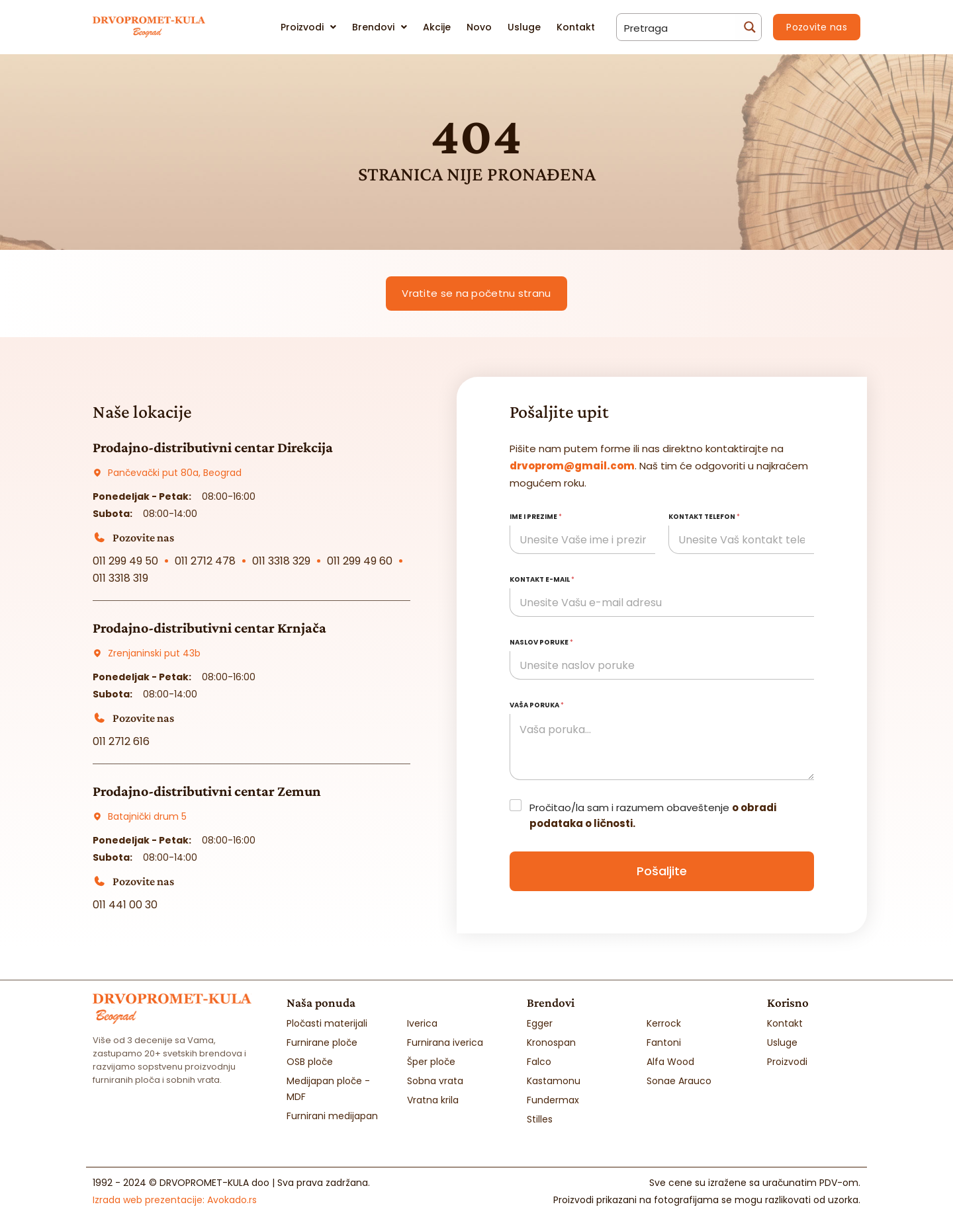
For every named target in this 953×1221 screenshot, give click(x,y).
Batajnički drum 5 (147, 816)
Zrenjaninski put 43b (154, 653)
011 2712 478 (205, 561)
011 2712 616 (121, 741)
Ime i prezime (536, 517)
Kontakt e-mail (542, 579)
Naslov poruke (541, 642)
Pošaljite (662, 871)
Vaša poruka (537, 705)
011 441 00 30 (125, 904)
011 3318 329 (281, 561)
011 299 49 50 (125, 561)
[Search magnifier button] (748, 27)
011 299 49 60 (359, 561)
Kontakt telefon (704, 517)
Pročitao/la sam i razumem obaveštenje (652, 815)
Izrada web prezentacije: (175, 1199)
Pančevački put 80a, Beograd (175, 472)
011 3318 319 (120, 578)
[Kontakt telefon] (741, 540)
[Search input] (676, 27)
